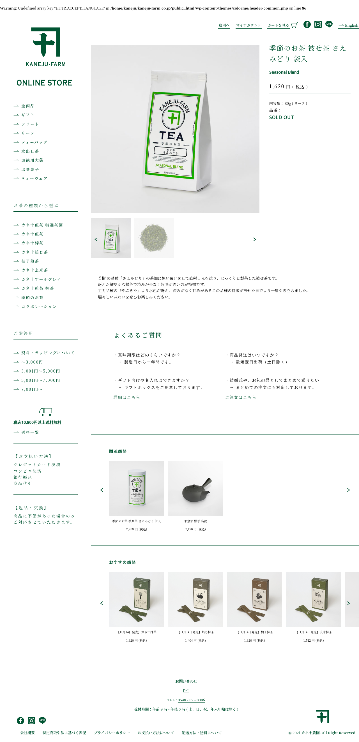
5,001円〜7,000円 (40, 380)
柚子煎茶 (30, 261)
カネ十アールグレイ (41, 279)
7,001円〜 (32, 389)
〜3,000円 (32, 362)
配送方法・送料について (202, 732)
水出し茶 (30, 151)
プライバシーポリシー (112, 732)
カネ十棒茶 (32, 243)
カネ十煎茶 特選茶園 (42, 225)
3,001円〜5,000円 (40, 371)
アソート (30, 124)
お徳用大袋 (32, 160)
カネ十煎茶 (32, 234)
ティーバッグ (34, 142)
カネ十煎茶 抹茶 (37, 288)
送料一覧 (30, 432)
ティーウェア (34, 178)
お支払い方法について (156, 732)
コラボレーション (39, 306)
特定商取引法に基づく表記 (64, 732)
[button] (96, 239)
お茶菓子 (30, 169)
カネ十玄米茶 (34, 270)
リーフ (27, 133)
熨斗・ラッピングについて (48, 352)
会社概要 (27, 732)
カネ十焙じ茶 (34, 252)
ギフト (28, 114)
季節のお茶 (32, 297)
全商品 (28, 105)
